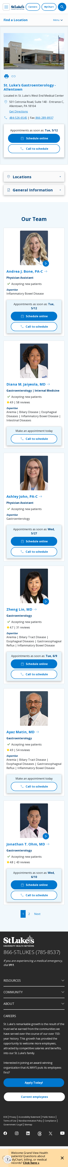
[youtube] (62, 1133)
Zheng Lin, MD (21, 609)
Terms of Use (9, 1120)
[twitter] (51, 1133)
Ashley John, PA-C (24, 496)
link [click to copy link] (13, 76)
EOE (5, 1116)
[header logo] (17, 7)
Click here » (31, 1163)
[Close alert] (62, 1158)
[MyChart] (49, 6)
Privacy (12, 1116)
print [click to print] (6, 76)
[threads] (39, 1134)
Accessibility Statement (29, 1116)
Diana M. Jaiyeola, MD (28, 384)
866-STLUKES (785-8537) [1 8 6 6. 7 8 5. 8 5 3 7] (31, 952)
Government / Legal (12, 1124)
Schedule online (34, 138)
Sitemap (28, 1124)
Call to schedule (34, 148)
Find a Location (15, 20)
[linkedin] (28, 1133)
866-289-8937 (41, 118)
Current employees (34, 1097)
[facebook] (5, 1133)
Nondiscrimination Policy (30, 1120)
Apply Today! (34, 1083)
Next (37, 914)
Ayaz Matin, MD (22, 732)
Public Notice (48, 1116)
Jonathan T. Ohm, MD (28, 844)
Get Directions (18, 111)
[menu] (6, 7)
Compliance (50, 1120)
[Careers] (33, 6)
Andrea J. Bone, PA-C (27, 271)
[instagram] (17, 1133)
